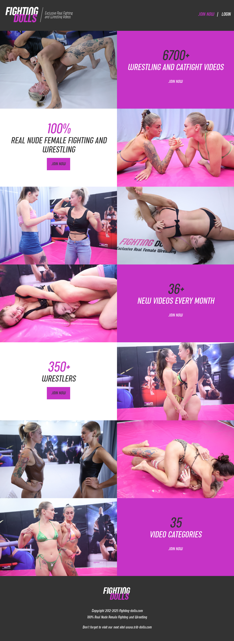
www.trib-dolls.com (138, 627)
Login (226, 14)
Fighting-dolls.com (131, 611)
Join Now (206, 14)
